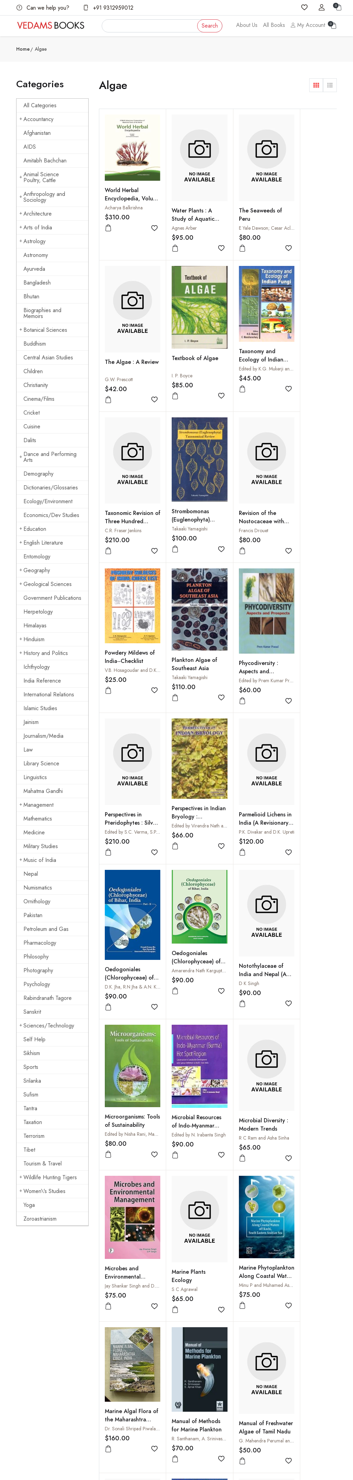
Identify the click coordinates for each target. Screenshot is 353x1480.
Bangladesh (37, 283)
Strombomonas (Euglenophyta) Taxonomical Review (302, 348)
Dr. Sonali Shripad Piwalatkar (134, 1045)
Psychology (36, 984)
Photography (38, 970)
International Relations (48, 694)
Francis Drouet (119, 494)
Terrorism (33, 1136)
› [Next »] (180, 1240)
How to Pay (248, 1335)
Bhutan (31, 296)
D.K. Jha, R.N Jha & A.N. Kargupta (316, 637)
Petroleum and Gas (46, 929)
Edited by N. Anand (302, 1188)
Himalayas (35, 625)
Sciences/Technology (46, 1026)
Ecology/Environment (47, 501)
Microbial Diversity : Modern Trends (128, 903)
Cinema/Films (38, 399)
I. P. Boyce (115, 352)
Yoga (29, 1205)
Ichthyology (36, 667)
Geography (34, 570)
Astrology (32, 241)
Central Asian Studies (48, 357)
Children (33, 371)
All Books (274, 25)
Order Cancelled (254, 1362)
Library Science (41, 763)
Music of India (37, 860)
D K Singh (174, 776)
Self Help (34, 1039)
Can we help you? (43, 8)
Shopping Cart (141, 1348)
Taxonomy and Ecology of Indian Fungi (186, 337)
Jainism (31, 722)
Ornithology (36, 901)
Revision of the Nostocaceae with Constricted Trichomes (127, 490)
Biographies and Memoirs (42, 313)
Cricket (31, 413)
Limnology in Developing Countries (180, 1185)
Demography (38, 474)
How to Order (251, 1321)
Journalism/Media (43, 736)
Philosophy (36, 957)
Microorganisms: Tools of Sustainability (244, 764)
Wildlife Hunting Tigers (48, 1177)
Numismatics (37, 888)
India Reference (42, 681)
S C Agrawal (237, 916)
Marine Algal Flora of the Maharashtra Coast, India (128, 1040)
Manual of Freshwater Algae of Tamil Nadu (246, 1046)
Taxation (32, 1122)
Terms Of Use (195, 1355)
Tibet (29, 1150)
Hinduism (31, 639)
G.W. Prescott (297, 215)
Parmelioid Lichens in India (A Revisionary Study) (247, 625)
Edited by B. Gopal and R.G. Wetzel (200, 1194)
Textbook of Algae (128, 335)
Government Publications (52, 598)
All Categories (40, 105)
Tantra (30, 1108)
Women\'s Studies (42, 1191)
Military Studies (40, 846)
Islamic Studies (40, 708)
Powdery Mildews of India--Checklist (187, 471)
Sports (30, 1067)
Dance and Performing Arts (48, 457)
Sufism (30, 1095)
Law (28, 750)
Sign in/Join (138, 1362)
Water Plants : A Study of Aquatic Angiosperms (185, 207)
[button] (316, 85)
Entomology (36, 556)
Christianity (35, 385)
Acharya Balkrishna (124, 198)
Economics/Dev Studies (51, 515)
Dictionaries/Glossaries (50, 487)
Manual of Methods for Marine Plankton (184, 1044)
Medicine (34, 832)
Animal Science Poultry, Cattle (39, 177)
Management (36, 805)
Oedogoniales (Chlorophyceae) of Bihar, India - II (304, 628)
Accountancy (36, 119)
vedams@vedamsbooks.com (44, 1380)
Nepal (30, 874)
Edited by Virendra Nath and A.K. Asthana (205, 628)
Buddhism (34, 344)
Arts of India (35, 227)
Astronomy (35, 255)
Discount (245, 1348)
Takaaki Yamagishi (301, 353)
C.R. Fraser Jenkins (242, 355)
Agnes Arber (176, 215)
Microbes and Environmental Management (182, 904)
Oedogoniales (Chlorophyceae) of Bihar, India (126, 756)
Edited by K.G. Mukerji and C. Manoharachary (210, 346)
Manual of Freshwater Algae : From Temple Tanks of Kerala (306, 1050)
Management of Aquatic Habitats (126, 1181)
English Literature (41, 543)
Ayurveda (34, 269)
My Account (308, 25)
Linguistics (35, 777)
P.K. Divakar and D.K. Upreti (251, 634)
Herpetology (38, 612)
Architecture (35, 214)
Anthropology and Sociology (42, 197)
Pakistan (32, 915)
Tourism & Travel (42, 1164)
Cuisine (31, 426)
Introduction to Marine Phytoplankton (243, 1185)
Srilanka (32, 1081)
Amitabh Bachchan (45, 161)
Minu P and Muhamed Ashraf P (314, 912)
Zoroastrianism (40, 1219)
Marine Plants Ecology (241, 903)
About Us (247, 25)
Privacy (189, 1369)
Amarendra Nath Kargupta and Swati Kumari (149, 765)
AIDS (29, 147)
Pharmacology (39, 943)
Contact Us (192, 1328)
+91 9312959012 (108, 8)
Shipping (190, 1342)
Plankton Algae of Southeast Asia (246, 477)
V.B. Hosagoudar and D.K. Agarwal (199, 484)
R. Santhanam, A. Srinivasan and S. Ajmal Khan (211, 1053)
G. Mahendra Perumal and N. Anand (261, 1055)
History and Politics (43, 653)
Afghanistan (37, 133)
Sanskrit (32, 1012)
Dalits (29, 440)
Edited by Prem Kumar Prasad (313, 493)
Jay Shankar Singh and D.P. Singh (197, 913)
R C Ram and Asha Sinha (130, 916)
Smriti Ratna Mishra (124, 1194)
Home (23, 49)
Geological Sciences (45, 584)
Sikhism (31, 1053)
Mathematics (37, 819)
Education (32, 529)
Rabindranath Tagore (47, 998)
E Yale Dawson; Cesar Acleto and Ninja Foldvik (271, 215)
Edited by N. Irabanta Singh (310, 773)
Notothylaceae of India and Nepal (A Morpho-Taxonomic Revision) (188, 771)
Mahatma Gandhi (43, 791)
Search (210, 26)
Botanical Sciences (43, 330)
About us (135, 1321)
